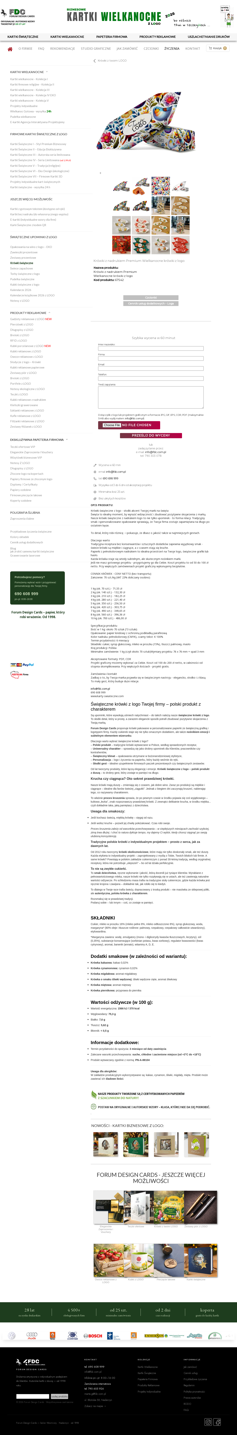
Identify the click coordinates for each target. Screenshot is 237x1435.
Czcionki (151, 48)
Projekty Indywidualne (149, 1391)
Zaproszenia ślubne (22, 518)
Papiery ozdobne (20, 489)
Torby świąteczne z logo (25, 273)
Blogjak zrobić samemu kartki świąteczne (32, 550)
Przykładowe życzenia (195, 1379)
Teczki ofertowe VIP (22, 446)
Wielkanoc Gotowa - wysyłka (30, 111)
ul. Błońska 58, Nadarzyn (98, 1400)
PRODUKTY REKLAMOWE (157, 36)
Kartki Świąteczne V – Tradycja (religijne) (35, 165)
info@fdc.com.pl (134, 418)
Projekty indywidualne (24, 106)
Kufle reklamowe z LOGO (25, 415)
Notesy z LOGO (19, 300)
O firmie (25, 48)
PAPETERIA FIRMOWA (111, 36)
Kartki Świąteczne (147, 1373)
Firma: (101, 354)
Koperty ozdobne (20, 500)
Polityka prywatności (194, 1391)
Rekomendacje (62, 48)
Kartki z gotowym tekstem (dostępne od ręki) (37, 208)
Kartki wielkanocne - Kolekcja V (29, 100)
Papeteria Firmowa (148, 1379)
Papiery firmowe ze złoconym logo (31, 479)
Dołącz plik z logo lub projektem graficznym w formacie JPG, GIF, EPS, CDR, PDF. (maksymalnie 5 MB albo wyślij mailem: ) (150, 416)
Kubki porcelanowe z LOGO (30, 346)
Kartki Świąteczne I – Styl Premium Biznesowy (38, 144)
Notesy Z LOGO (20, 463)
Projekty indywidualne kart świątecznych (35, 181)
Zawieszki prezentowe (24, 252)
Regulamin (189, 1385)
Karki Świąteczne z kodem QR (28, 225)
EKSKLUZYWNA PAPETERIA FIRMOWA (39, 439)
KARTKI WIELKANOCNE (67, 36)
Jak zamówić (127, 48)
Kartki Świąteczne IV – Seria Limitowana (40, 160)
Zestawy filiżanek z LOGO (26, 426)
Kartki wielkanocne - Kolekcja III (30, 89)
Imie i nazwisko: (106, 344)
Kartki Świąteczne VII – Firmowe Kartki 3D (36, 176)
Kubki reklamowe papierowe (27, 367)
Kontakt (192, 48)
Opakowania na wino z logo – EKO (31, 247)
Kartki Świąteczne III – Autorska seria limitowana (40, 154)
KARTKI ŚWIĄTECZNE (22, 36)
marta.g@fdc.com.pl (95, 1394)
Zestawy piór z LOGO (23, 372)
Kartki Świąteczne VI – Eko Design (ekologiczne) (39, 171)
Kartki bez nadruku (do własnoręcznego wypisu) (39, 214)
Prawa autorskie (192, 1398)
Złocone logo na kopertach (26, 473)
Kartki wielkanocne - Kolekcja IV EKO (33, 95)
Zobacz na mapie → (95, 1406)
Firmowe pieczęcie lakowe (26, 495)
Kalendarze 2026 (20, 290)
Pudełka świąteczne (22, 279)
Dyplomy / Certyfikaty (24, 484)
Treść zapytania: (107, 384)
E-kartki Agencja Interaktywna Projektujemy (37, 122)
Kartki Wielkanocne (148, 1367)
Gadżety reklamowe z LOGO (31, 319)
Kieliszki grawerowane (24, 405)
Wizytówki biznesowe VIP (26, 457)
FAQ (41, 48)
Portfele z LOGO (20, 383)
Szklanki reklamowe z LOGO (27, 410)
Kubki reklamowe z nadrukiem (28, 399)
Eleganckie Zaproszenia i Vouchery (31, 452)
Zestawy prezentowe (23, 257)
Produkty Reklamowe (148, 1385)
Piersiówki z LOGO (21, 324)
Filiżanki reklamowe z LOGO (27, 421)
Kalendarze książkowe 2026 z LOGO (32, 295)
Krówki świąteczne (21, 263)
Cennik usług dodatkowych (26, 542)
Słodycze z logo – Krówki (25, 362)
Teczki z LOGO (19, 394)
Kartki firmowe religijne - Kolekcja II (32, 84)
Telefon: (102, 374)
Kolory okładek (19, 537)
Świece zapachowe (21, 268)
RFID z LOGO (18, 340)
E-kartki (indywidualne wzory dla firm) (33, 219)
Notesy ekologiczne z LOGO (27, 389)
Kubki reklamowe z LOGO (25, 351)
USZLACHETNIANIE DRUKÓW (209, 36)
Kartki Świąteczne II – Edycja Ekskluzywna (35, 149)
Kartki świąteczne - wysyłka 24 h (30, 187)
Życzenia (171, 48)
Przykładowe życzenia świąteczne (31, 531)
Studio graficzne (96, 48)
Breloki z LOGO (19, 335)
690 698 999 (110, 478)
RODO (187, 1404)
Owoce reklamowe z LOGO (26, 356)
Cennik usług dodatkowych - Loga (151, 303)
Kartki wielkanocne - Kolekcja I (29, 79)
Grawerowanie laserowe (25, 555)
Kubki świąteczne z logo (24, 284)
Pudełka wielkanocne (23, 116)
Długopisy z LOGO (21, 329)
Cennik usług (191, 1373)
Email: (101, 364)
